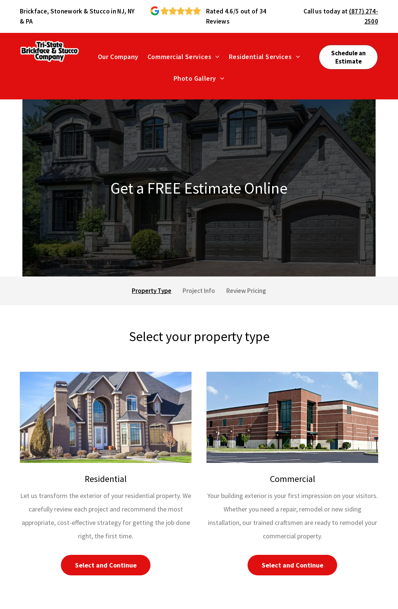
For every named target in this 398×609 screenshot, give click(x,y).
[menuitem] (118, 56)
